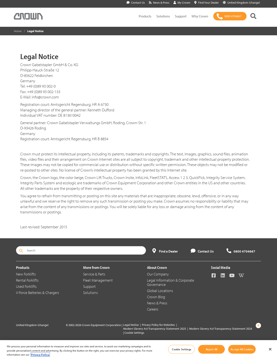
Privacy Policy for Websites (158, 325)
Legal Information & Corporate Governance (170, 282)
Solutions (163, 16)
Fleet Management (98, 280)
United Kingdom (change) (32, 325)
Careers (152, 309)
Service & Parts (94, 274)
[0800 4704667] (230, 16)
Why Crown (200, 16)
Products (145, 16)
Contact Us (136, 2)
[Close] (270, 349)
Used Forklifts (26, 286)
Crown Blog (156, 296)
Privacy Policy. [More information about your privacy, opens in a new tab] (40, 354)
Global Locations (160, 290)
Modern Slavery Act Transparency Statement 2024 (220, 329)
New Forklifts (26, 274)
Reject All (211, 349)
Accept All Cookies (242, 349)
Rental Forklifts (27, 280)
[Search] (81, 250)
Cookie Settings (134, 333)
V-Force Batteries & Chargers (37, 292)
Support (180, 16)
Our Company (158, 274)
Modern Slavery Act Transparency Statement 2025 (154, 329)
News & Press (157, 303)
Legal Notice (131, 325)
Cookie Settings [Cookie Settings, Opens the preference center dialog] (181, 349)
